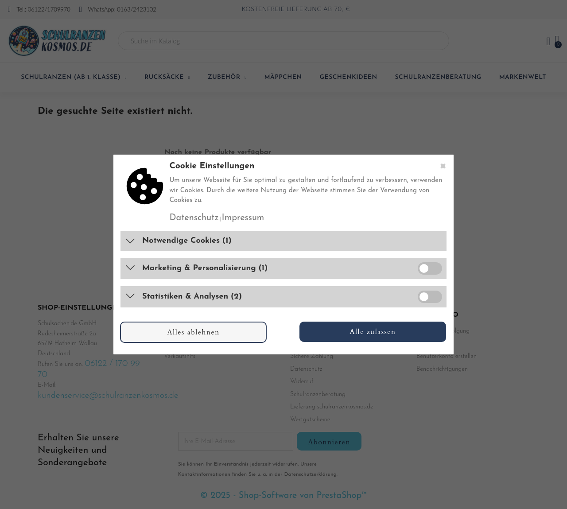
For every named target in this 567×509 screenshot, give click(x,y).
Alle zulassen (373, 332)
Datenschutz (193, 218)
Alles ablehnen (193, 332)
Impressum (243, 218)
